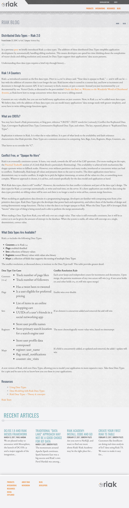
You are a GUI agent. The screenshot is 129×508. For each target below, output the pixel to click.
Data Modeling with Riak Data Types (27, 390)
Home (117, 23)
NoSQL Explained (10, 493)
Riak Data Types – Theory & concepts (27, 394)
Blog (119, 8)
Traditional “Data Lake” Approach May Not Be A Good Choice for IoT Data (49, 435)
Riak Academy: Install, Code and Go (79, 432)
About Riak (26, 482)
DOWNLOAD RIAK (104, 2)
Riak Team (6, 399)
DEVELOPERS (43, 485)
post (16, 49)
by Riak (21, 40)
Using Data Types (18, 387)
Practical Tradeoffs (13, 164)
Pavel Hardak (21, 437)
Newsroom (26, 485)
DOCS (115, 2)
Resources (111, 8)
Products (89, 8)
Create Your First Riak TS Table (110, 432)
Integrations (100, 8)
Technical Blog (35, 40)
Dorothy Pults (52, 444)
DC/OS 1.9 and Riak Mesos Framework (15, 432)
